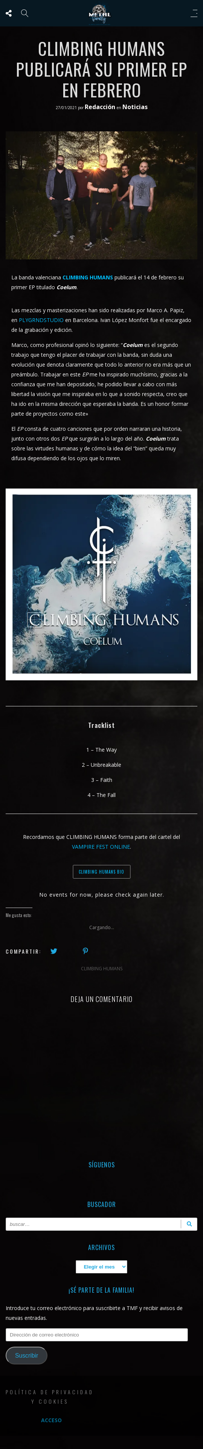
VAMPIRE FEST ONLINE (101, 846)
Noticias (135, 107)
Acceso (51, 1420)
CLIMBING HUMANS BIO (101, 872)
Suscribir (26, 1355)
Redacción (101, 107)
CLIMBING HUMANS (101, 968)
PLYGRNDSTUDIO (42, 320)
